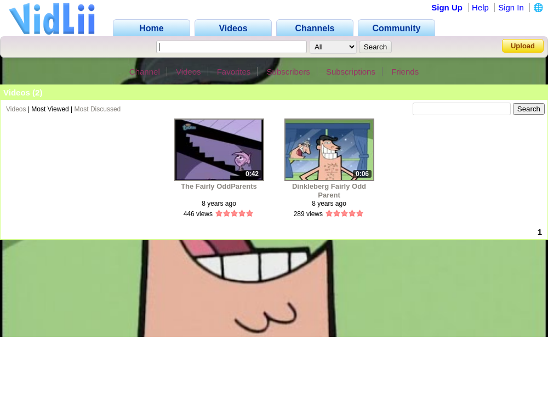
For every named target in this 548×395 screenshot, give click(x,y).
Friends (405, 71)
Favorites (234, 71)
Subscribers (288, 71)
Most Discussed (98, 109)
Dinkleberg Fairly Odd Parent (329, 190)
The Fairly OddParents (219, 186)
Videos (188, 71)
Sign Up (447, 7)
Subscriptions (350, 71)
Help (480, 7)
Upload (523, 46)
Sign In (511, 7)
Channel (144, 71)
